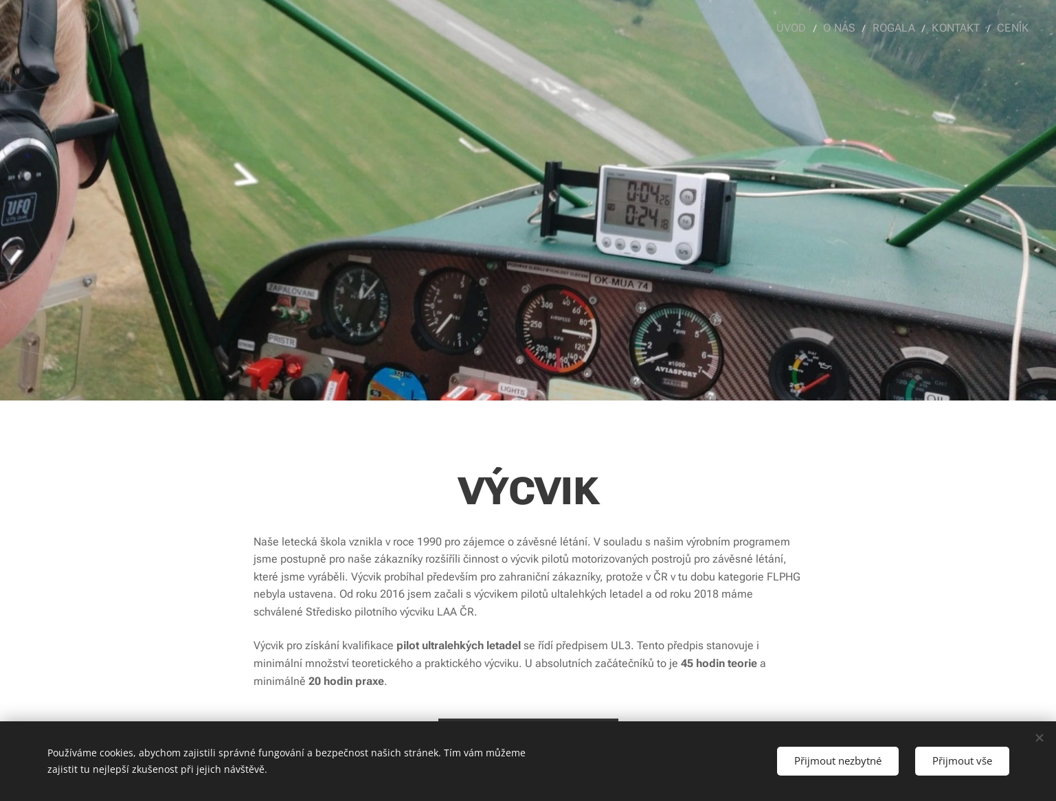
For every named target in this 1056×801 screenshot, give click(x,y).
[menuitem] (803, 28)
